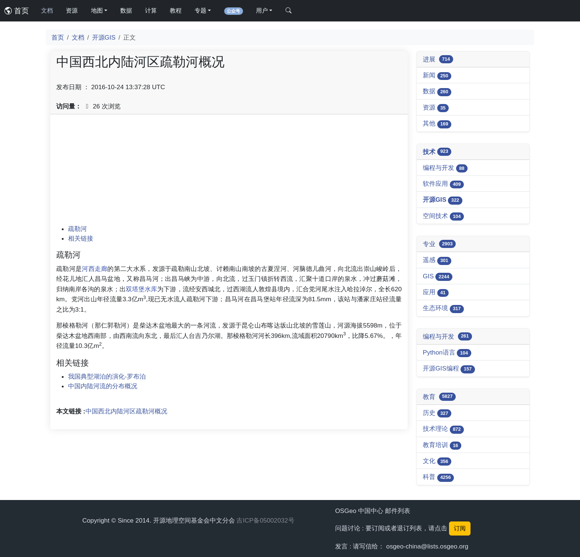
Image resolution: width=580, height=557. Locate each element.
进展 (438, 59)
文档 (47, 10)
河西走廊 (94, 268)
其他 (437, 124)
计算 (151, 10)
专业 (439, 244)
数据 (126, 10)
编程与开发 (445, 168)
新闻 (437, 75)
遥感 (437, 260)
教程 (176, 10)
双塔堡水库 (141, 289)
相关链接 (80, 238)
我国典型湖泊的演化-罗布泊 (107, 376)
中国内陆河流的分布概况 (102, 386)
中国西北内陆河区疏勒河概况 (126, 411)
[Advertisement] (229, 172)
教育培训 (442, 445)
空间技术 (443, 216)
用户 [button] (262, 10)
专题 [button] (200, 10)
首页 (16, 11)
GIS (437, 276)
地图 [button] (97, 10)
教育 (439, 397)
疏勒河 (77, 228)
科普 (438, 477)
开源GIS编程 (449, 369)
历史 (437, 413)
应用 (436, 292)
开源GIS (104, 37)
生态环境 (443, 308)
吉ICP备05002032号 (265, 520)
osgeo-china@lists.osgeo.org (427, 546)
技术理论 (443, 429)
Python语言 (447, 353)
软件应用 (443, 184)
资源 (72, 10)
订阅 (460, 528)
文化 (437, 461)
